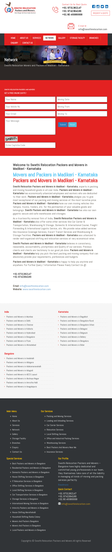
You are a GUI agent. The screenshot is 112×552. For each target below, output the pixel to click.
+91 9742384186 (71, 11)
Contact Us (27, 42)
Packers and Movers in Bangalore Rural (77, 320)
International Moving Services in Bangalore (30, 503)
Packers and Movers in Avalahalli (20, 358)
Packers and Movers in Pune (18, 340)
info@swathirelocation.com (92, 29)
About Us (24, 38)
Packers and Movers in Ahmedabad (21, 344)
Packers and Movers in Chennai (19, 324)
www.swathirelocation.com (37, 289)
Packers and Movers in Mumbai (19, 316)
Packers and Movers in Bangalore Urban (77, 324)
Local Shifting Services (56, 434)
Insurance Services (55, 451)
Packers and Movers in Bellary (73, 336)
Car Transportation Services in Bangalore (29, 494)
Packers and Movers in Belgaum (74, 332)
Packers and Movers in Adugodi (19, 370)
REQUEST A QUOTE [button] (100, 13)
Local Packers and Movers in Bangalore (29, 530)
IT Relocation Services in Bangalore (27, 481)
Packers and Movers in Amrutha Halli (22, 382)
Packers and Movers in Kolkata (19, 328)
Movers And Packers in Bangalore (26, 525)
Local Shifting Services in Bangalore (27, 490)
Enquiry (14, 42)
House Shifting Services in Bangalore (28, 476)
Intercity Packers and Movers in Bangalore (30, 507)
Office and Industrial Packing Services (63, 438)
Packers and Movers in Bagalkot (74, 316)
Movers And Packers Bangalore (25, 521)
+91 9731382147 (71, 7)
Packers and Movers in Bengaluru (74, 340)
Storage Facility (77, 38)
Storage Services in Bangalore (25, 498)
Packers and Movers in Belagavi (73, 328)
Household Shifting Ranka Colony (26, 516)
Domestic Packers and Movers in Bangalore (30, 472)
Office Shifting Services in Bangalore (28, 485)
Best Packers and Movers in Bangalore (28, 463)
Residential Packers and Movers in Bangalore (31, 467)
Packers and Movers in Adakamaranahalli (23, 366)
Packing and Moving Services (59, 416)
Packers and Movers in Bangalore (20, 336)
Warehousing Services (56, 442)
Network (49, 38)
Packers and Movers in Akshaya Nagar (22, 378)
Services (37, 38)
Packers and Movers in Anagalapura (21, 386)
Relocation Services (55, 429)
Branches (93, 38)
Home (13, 38)
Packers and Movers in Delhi (18, 320)
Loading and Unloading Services (60, 420)
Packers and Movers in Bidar (72, 344)
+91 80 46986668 (72, 14)
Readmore (63, 484)
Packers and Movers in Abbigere (20, 362)
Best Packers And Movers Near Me (61, 447)
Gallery (61, 38)
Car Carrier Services (55, 425)
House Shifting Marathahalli (24, 512)
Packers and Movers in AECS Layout (21, 374)
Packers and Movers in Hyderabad (20, 332)
